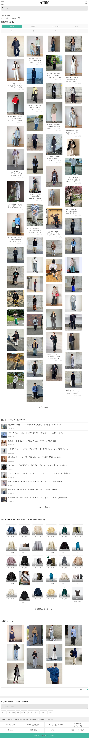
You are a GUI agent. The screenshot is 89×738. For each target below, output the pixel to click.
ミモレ (37, 712)
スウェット (44, 712)
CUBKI (44, 3)
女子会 (4, 712)
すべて (77, 26)
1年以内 (33, 26)
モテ (18, 712)
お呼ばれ (23, 712)
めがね (50, 712)
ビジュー (30, 712)
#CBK (43, 735)
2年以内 (12, 26)
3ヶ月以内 (55, 26)
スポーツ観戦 (11, 712)
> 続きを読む (39, 64)
